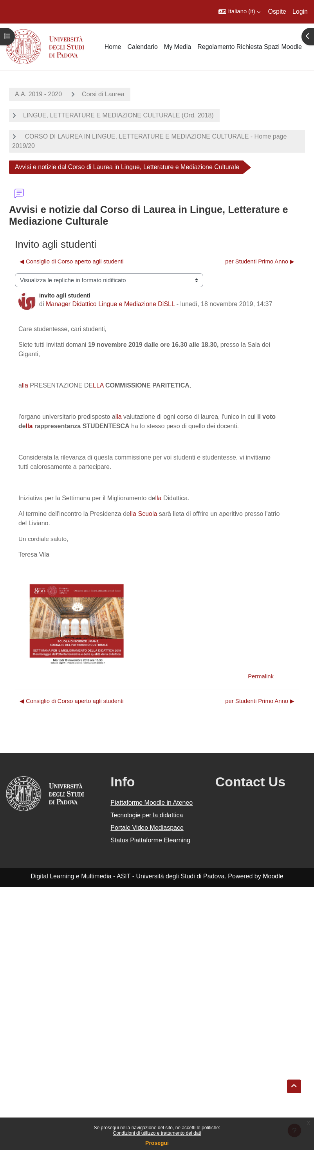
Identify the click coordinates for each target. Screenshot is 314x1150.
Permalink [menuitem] (261, 676)
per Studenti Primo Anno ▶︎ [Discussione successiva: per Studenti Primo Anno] (259, 261)
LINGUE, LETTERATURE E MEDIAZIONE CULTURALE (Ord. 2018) (118, 115)
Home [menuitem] (113, 46)
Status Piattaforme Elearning (150, 840)
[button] (239, 11)
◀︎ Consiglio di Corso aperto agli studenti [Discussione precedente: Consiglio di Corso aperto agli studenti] (72, 261)
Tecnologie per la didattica (146, 815)
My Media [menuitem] (177, 46)
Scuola (147, 513)
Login (300, 11)
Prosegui (157, 1143)
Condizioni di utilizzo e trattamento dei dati (157, 1133)
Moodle (273, 876)
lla (25, 385)
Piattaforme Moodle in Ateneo (151, 802)
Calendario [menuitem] (142, 46)
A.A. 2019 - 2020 (38, 94)
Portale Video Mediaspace (147, 827)
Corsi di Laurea (103, 94)
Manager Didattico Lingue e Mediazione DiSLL (110, 304)
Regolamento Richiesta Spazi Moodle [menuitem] (249, 46)
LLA (98, 385)
